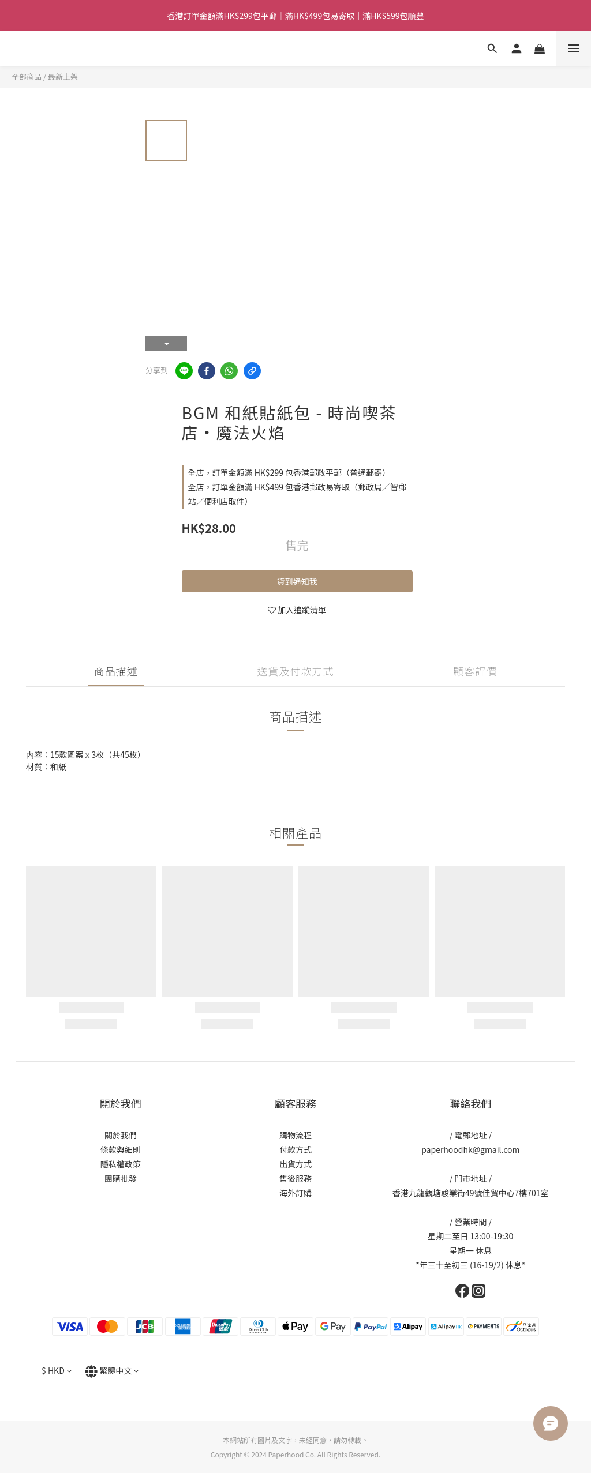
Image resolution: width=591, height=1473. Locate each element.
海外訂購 (295, 1192)
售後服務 (295, 1178)
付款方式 (295, 1149)
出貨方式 (295, 1164)
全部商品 (27, 76)
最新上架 (63, 76)
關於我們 (120, 1135)
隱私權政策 (120, 1164)
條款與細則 (120, 1149)
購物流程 (295, 1135)
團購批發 (120, 1178)
